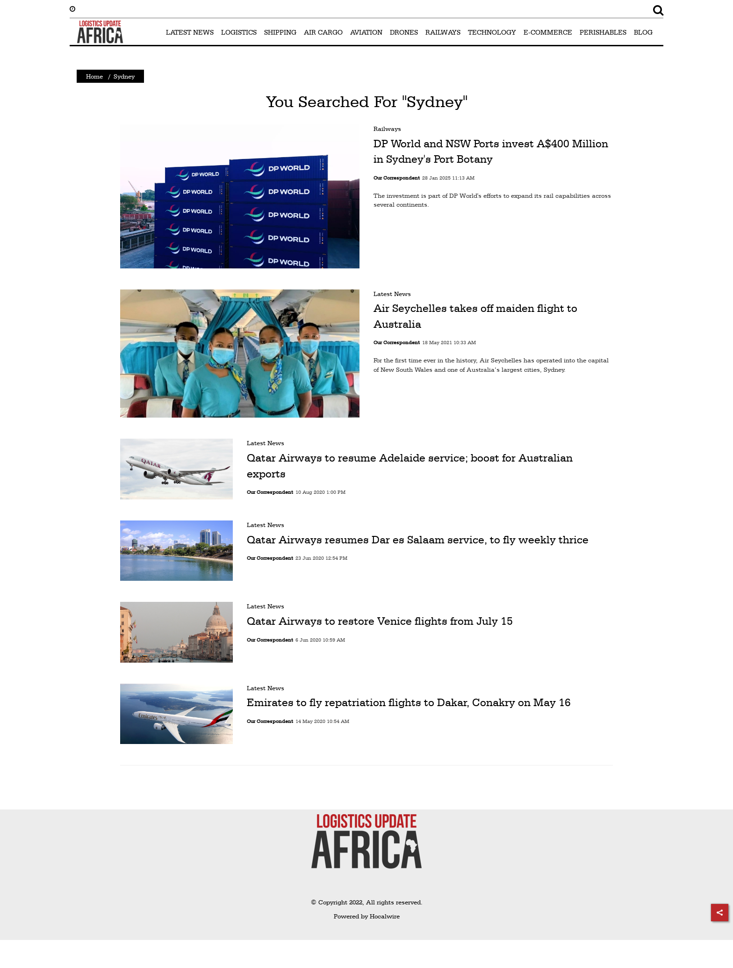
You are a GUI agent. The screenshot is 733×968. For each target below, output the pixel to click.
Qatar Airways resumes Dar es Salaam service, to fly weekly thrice (418, 539)
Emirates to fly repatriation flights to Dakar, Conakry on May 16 (409, 702)
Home (94, 76)
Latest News (392, 293)
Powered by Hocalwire (367, 916)
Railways (387, 128)
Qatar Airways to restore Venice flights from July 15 (380, 621)
